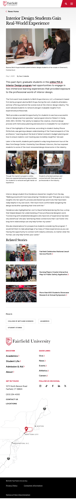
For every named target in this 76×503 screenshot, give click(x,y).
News (41, 361)
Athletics (43, 370)
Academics (44, 321)
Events (42, 365)
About (9, 371)
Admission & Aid (14, 366)
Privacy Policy (11, 486)
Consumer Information (33, 486)
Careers (42, 375)
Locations (11, 404)
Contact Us (12, 399)
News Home (13, 11)
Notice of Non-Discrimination (18, 495)
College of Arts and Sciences (20, 321)
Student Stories (15, 328)
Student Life (12, 361)
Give (41, 356)
